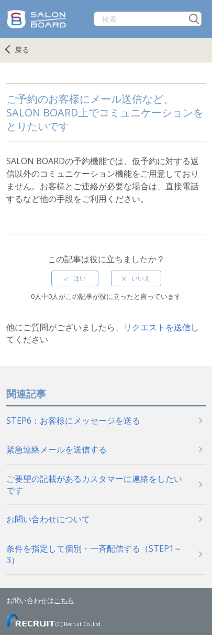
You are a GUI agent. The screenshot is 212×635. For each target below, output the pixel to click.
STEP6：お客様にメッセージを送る (73, 420)
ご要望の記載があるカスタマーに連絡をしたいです (94, 484)
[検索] (148, 19)
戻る (22, 50)
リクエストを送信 (157, 327)
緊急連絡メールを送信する (56, 449)
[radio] (74, 278)
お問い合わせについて (48, 519)
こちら (64, 600)
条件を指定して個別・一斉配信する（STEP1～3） (94, 554)
